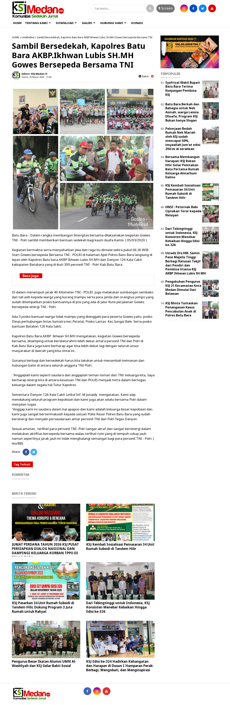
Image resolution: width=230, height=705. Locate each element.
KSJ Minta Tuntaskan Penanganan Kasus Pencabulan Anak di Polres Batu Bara (181, 309)
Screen (166, 8)
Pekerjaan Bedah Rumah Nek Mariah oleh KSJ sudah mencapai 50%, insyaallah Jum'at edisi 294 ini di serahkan (182, 138)
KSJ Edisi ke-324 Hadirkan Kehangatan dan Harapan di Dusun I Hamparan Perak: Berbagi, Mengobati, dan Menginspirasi (119, 665)
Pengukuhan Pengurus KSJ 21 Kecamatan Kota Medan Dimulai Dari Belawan (183, 287)
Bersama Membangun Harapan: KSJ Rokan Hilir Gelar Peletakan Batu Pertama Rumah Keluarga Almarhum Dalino (182, 167)
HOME (17, 23)
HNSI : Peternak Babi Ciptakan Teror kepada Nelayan (183, 211)
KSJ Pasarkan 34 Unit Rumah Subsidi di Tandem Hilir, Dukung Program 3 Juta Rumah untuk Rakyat (43, 607)
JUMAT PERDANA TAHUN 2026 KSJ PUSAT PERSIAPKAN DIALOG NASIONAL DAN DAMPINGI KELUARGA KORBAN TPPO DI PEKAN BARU (45, 550)
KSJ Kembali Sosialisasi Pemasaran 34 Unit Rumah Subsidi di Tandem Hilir (120, 546)
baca (143, 76)
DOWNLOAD (65, 23)
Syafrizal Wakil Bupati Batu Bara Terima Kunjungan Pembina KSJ (182, 88)
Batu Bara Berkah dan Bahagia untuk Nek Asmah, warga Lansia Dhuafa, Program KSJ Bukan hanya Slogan (182, 112)
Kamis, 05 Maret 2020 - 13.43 (36, 76)
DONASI (137, 23)
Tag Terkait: (22, 464)
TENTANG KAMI (36, 23)
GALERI (87, 23)
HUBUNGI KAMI (111, 23)
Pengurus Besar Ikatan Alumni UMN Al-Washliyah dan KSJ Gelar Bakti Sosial (44, 663)
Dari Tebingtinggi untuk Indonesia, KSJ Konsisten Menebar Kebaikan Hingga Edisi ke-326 (118, 607)
